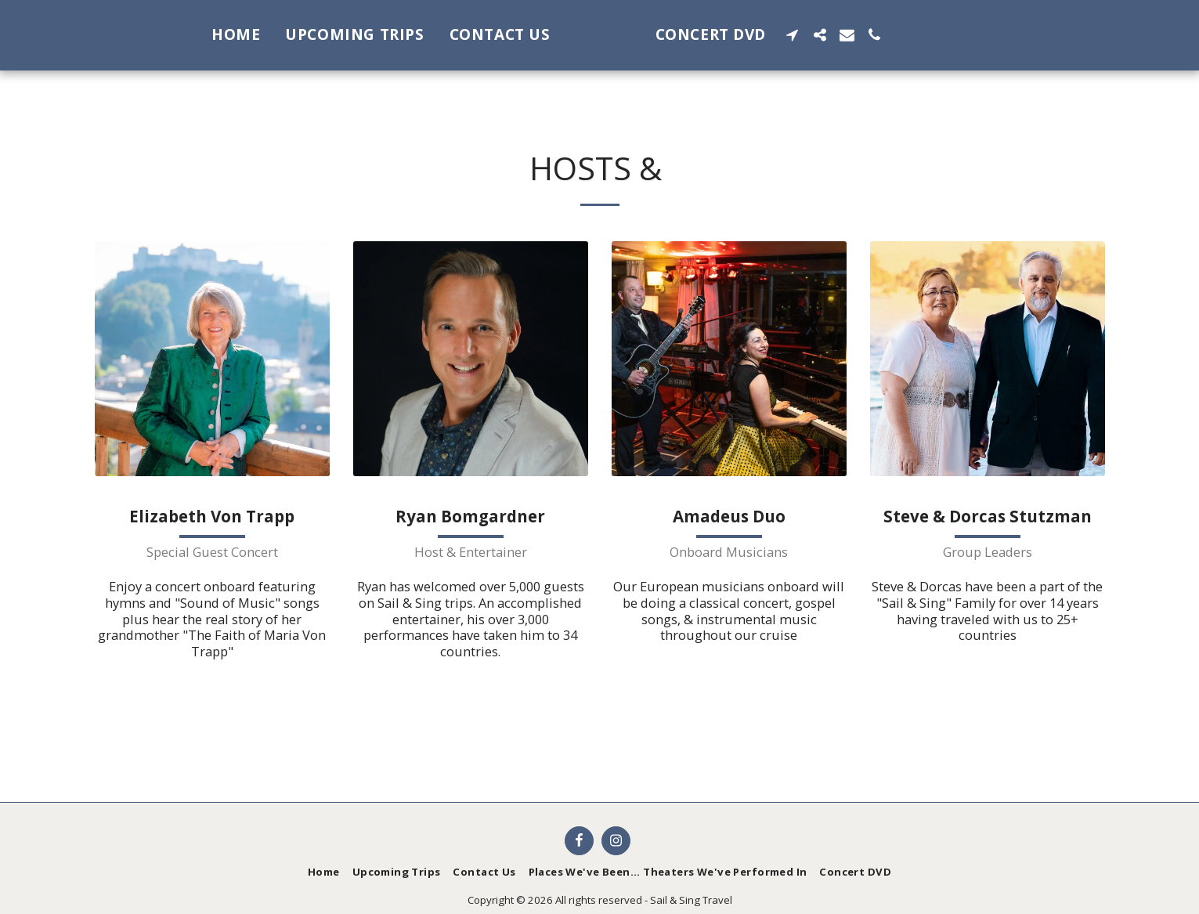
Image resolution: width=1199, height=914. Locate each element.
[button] (856, 34)
